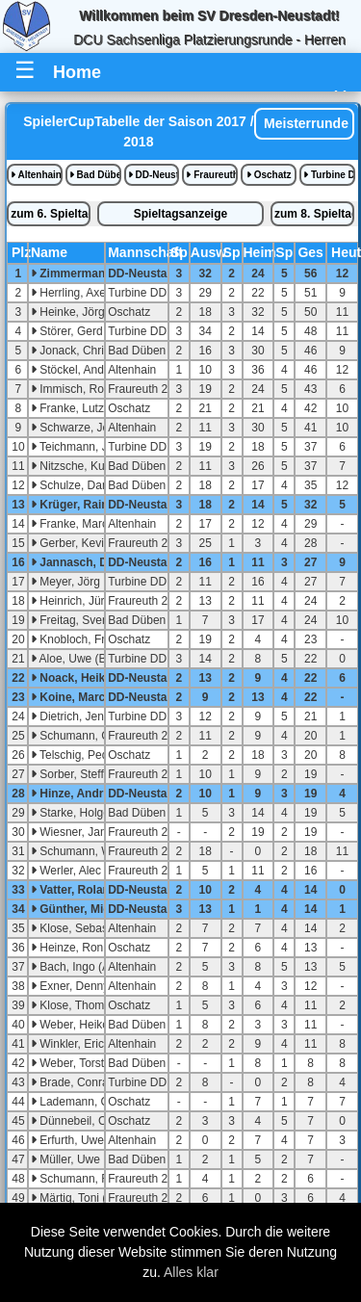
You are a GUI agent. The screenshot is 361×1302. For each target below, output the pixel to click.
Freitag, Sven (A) (79, 620)
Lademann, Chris (79, 1101)
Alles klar (191, 1272)
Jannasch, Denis (81, 562)
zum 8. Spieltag (314, 214)
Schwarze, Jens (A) (85, 427)
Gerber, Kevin (71, 543)
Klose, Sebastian (78, 928)
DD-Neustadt (154, 174)
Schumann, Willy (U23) (94, 851)
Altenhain (36, 174)
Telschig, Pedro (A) (84, 755)
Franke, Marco (73, 524)
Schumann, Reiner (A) (92, 1178)
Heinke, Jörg (68, 312)
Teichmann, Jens (78, 447)
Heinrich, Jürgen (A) (86, 601)
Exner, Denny (70, 986)
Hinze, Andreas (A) (86, 793)
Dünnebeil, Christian (87, 1121)
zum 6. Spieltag (50, 214)
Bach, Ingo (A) (72, 967)
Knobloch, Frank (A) (86, 639)
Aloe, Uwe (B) (71, 658)
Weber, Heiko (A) (79, 1024)
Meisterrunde (304, 123)
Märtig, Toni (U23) (81, 1198)
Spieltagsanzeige (180, 214)
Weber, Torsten (74, 1063)
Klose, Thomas (73, 1005)
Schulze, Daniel (75, 485)
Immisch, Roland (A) (87, 389)
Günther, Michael (82, 909)
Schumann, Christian (89, 735)
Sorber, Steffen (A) (83, 774)
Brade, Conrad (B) (82, 1082)
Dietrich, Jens (70, 716)
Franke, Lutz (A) (76, 408)
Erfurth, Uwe (67, 1140)
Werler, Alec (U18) (82, 870)
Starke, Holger (72, 813)
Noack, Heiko (72, 678)
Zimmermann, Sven (88, 273)
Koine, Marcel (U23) (89, 697)
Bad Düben (95, 174)
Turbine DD (329, 174)
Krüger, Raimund (82, 504)
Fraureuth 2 (212, 174)
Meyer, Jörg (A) (74, 581)
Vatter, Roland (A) (83, 890)
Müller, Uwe (65, 1159)
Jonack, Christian (79, 350)
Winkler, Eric (67, 1044)
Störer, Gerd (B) (76, 331)
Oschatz (269, 174)
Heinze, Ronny (73, 947)
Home (77, 72)
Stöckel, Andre (73, 370)
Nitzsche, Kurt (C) (81, 466)
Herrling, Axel (70, 292)
